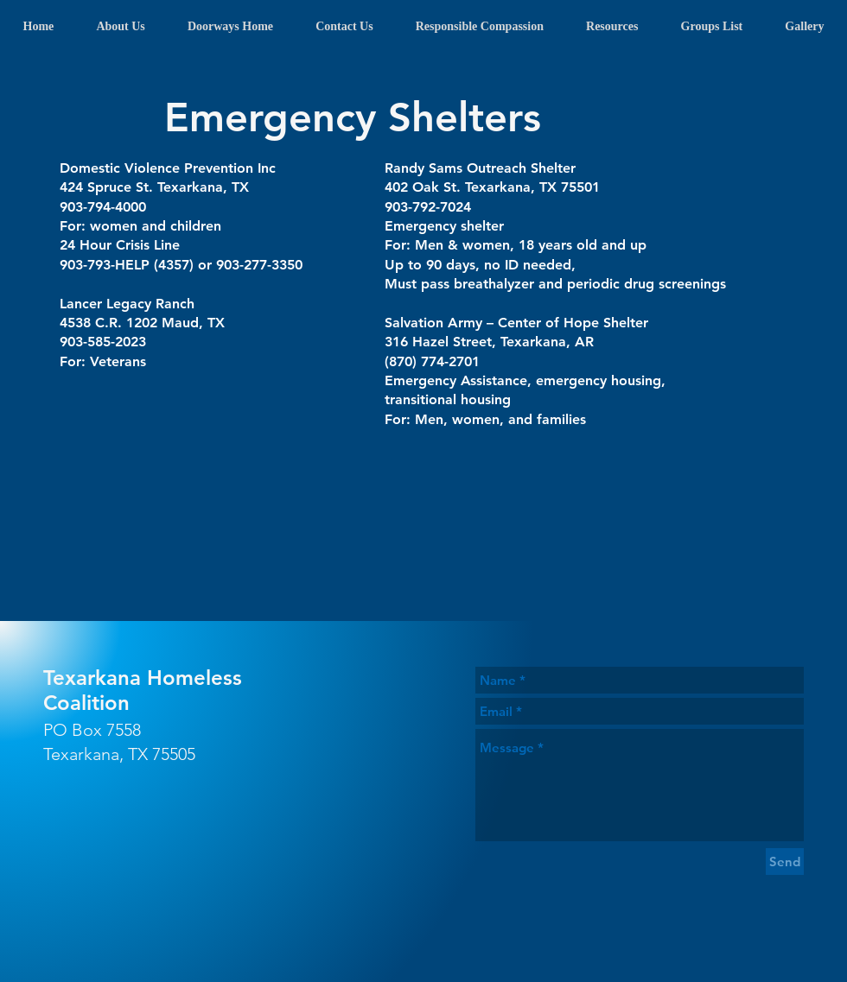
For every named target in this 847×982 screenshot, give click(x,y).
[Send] (785, 861)
